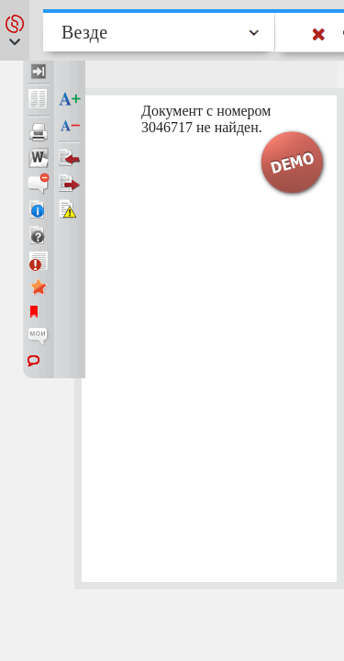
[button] (14, 30)
